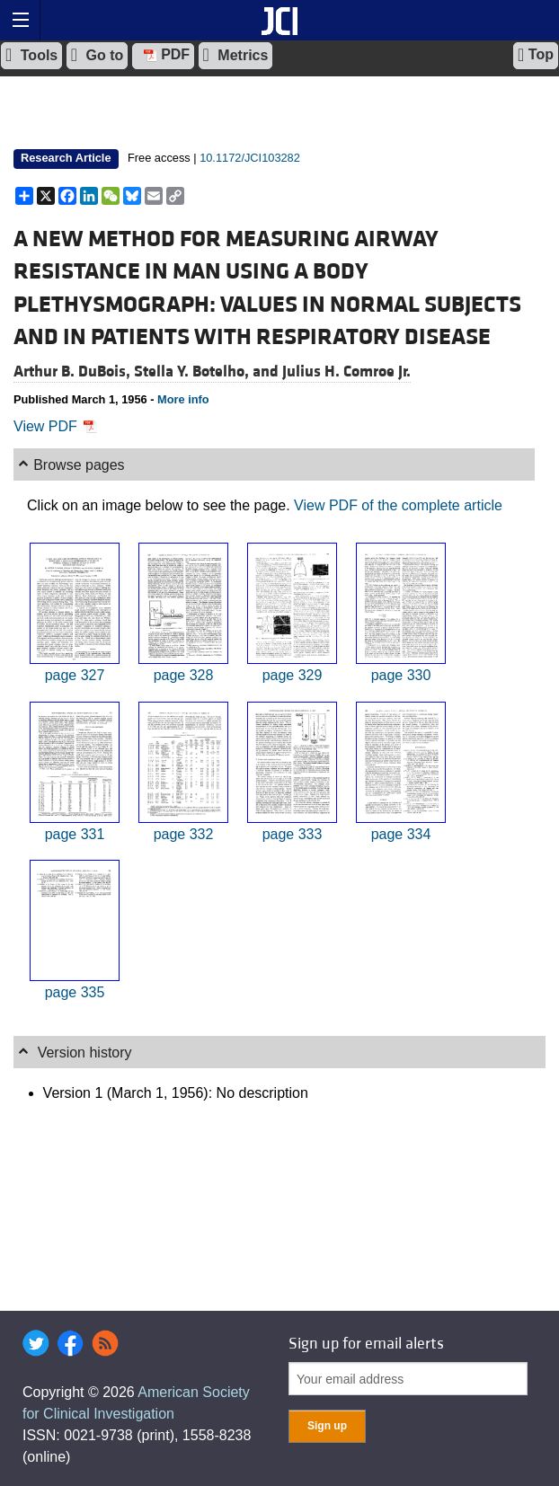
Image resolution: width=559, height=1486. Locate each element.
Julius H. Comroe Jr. (346, 371)
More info (183, 399)
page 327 (75, 675)
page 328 (184, 675)
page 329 (292, 675)
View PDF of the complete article (398, 505)
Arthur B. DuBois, (73, 371)
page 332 (184, 834)
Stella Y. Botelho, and (208, 371)
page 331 (75, 834)
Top (536, 55)
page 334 (401, 834)
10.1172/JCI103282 (250, 157)
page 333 (292, 834)
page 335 (75, 992)
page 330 (401, 675)
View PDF (55, 426)
